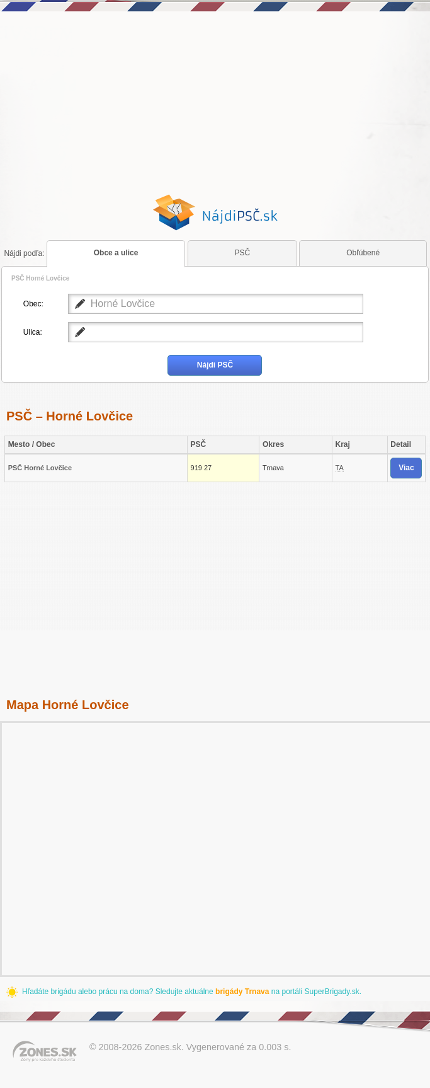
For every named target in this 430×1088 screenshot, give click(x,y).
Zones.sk (162, 1047)
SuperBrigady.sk (331, 991)
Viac (406, 467)
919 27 (201, 468)
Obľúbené (363, 252)
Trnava (273, 468)
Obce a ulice (116, 252)
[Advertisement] (215, 103)
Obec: (33, 303)
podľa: (24, 253)
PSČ (243, 252)
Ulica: (32, 332)
